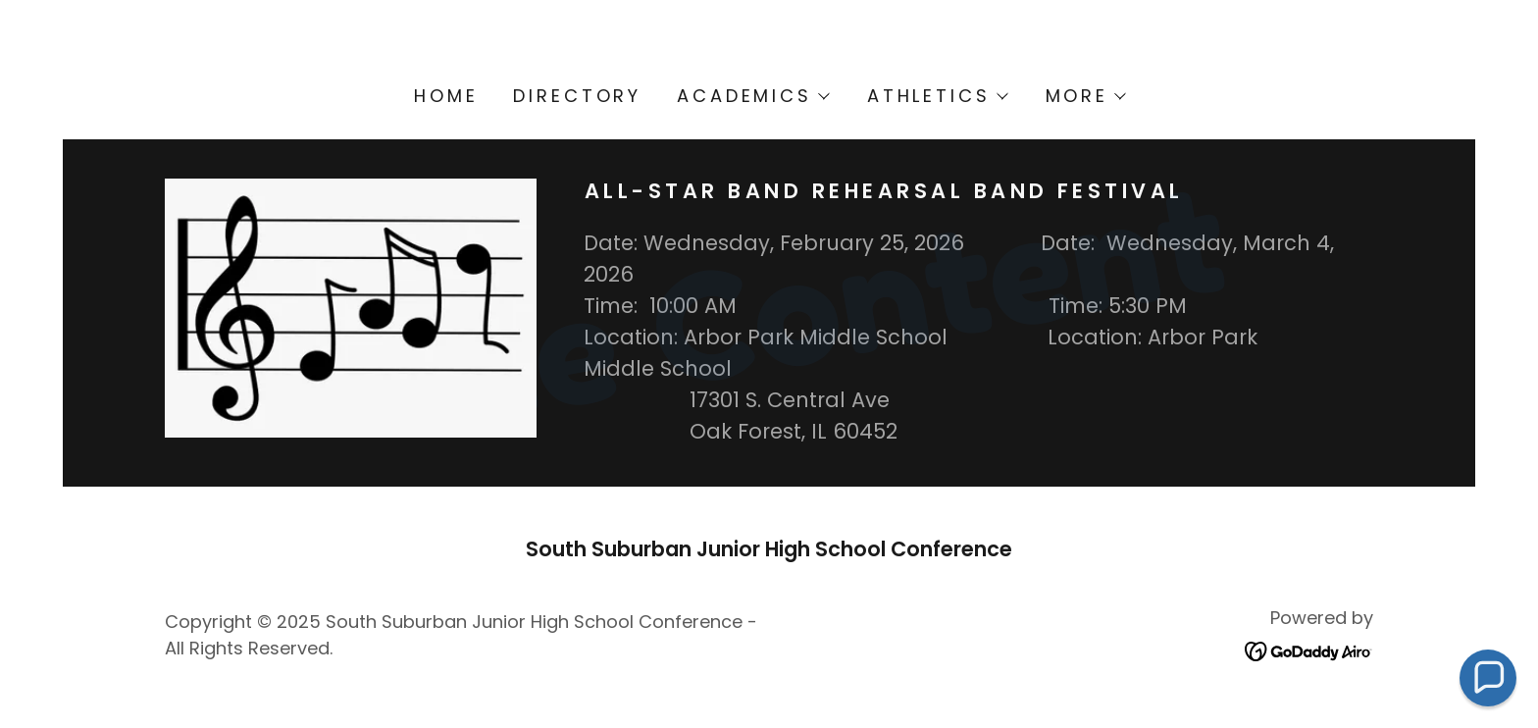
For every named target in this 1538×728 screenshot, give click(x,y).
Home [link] (446, 95)
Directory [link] (577, 95)
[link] (1309, 650)
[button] (752, 96)
